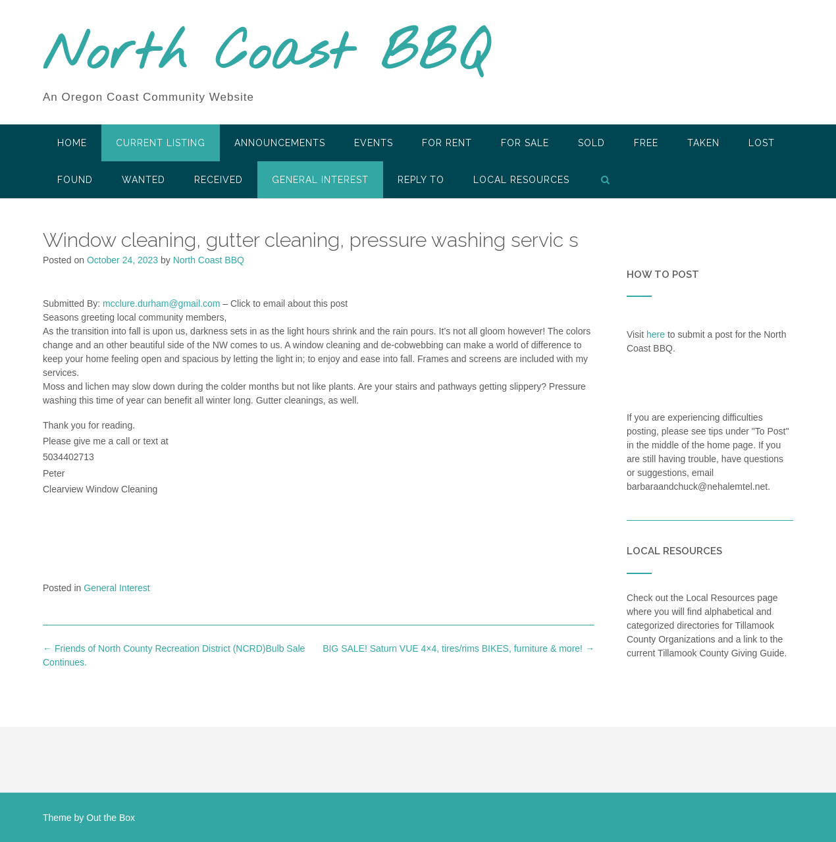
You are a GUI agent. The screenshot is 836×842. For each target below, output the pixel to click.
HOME (72, 143)
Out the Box (110, 817)
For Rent (447, 143)
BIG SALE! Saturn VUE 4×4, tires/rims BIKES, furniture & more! (458, 648)
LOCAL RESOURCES (521, 179)
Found (75, 179)
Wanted (143, 179)
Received (218, 179)
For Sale (525, 143)
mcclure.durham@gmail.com (161, 303)
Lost (761, 143)
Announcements (279, 143)
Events (373, 143)
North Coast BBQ (265, 54)
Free (646, 143)
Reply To (421, 179)
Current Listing (160, 143)
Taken (703, 143)
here (655, 334)
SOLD (591, 143)
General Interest (320, 179)
